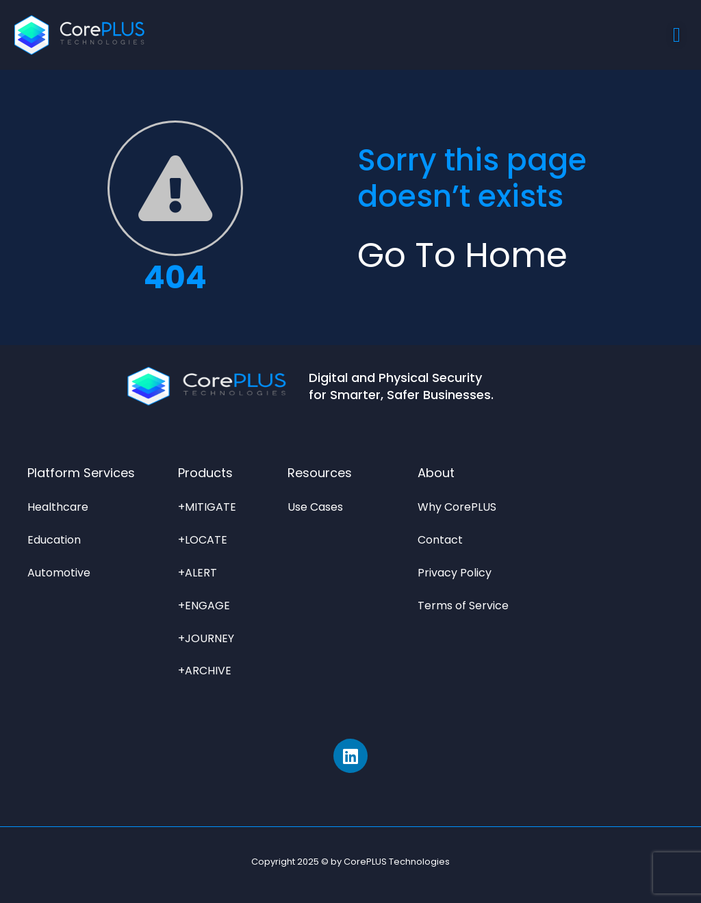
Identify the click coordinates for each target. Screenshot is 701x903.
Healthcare (57, 507)
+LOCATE (202, 540)
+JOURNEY (206, 638)
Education (54, 540)
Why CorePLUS (457, 507)
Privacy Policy (455, 573)
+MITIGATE (207, 507)
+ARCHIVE (204, 670)
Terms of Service (463, 605)
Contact (440, 540)
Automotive (58, 573)
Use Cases (315, 507)
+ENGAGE (204, 605)
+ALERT (197, 573)
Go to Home (462, 255)
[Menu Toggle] (676, 35)
